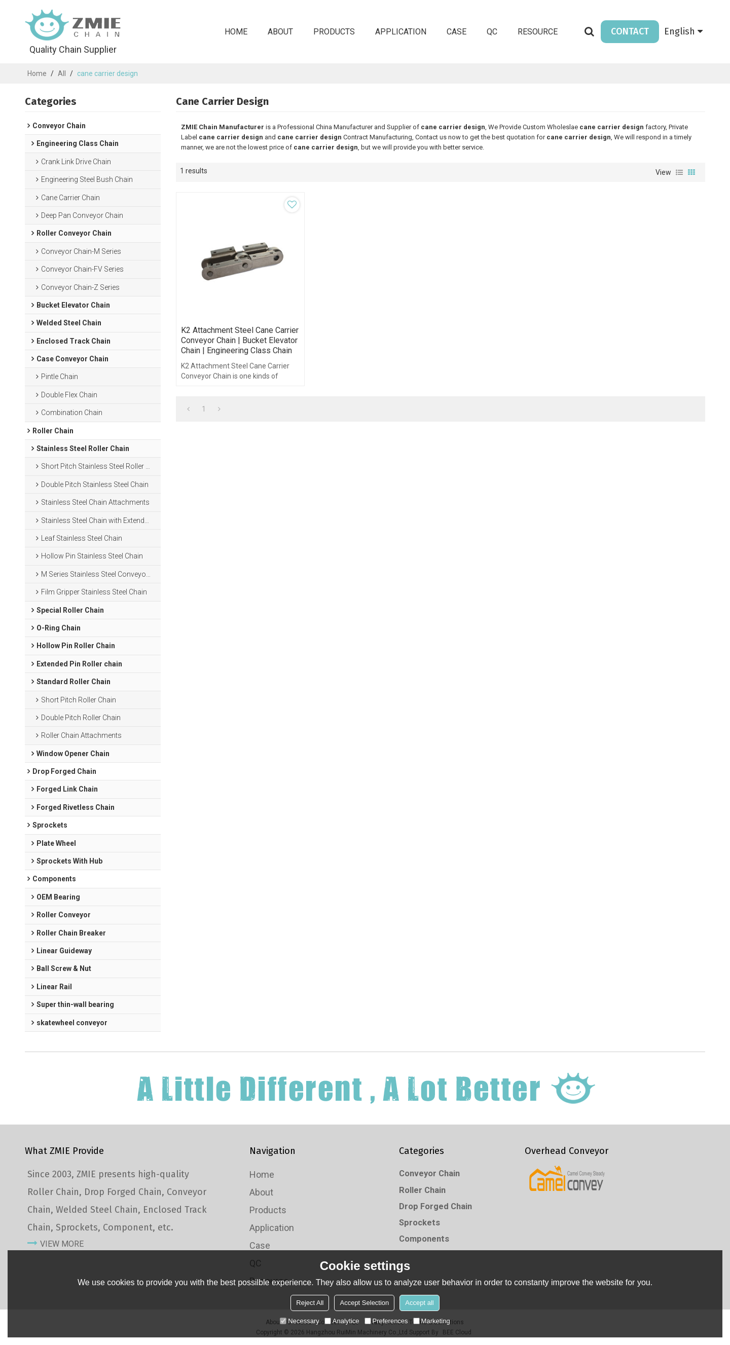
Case (456, 31)
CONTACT (630, 31)
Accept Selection (364, 1302)
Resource (538, 31)
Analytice (341, 1321)
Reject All (309, 1302)
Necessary (299, 1321)
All (62, 73)
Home (236, 31)
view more (62, 1244)
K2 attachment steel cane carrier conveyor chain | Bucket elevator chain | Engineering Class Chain (240, 340)
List (679, 172)
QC (492, 31)
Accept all (419, 1302)
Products (334, 31)
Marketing (431, 1321)
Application (400, 31)
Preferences (386, 1321)
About (280, 31)
